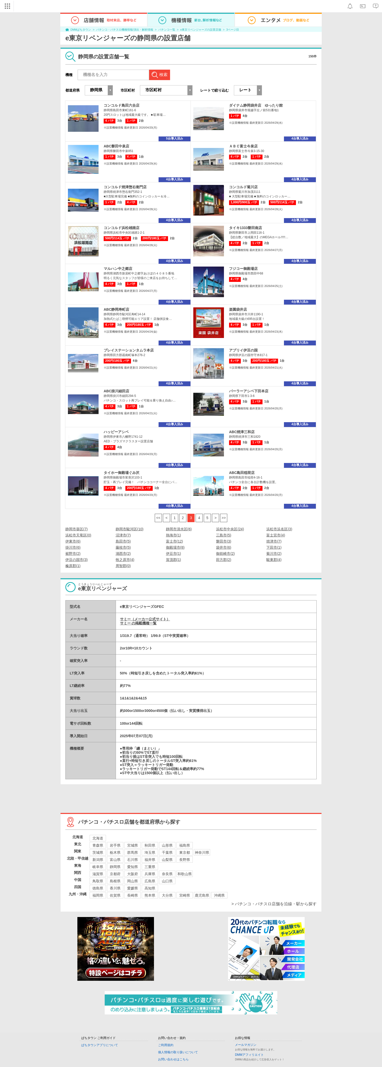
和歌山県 (184, 874)
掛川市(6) (72, 547)
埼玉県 (150, 852)
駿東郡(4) (273, 559)
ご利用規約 (165, 1045)
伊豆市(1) (173, 553)
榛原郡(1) (72, 566)
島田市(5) (123, 541)
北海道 (97, 838)
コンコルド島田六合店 (121, 105)
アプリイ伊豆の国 (243, 350)
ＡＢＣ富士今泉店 (243, 146)
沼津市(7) (123, 535)
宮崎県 (184, 895)
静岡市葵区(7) (76, 529)
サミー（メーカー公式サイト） (145, 619)
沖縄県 (219, 895)
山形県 (167, 845)
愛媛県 (132, 888)
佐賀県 (115, 895)
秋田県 (150, 845)
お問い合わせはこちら (173, 1059)
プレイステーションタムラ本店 (129, 350)
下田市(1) (273, 547)
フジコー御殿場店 (243, 269)
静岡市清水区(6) (179, 529)
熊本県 (150, 895)
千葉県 (167, 852)
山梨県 (167, 860)
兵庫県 (150, 874)
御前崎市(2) (225, 553)
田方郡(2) (223, 559)
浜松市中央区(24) (230, 529)
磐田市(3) (223, 541)
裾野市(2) (72, 553)
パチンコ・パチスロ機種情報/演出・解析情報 (124, 29)
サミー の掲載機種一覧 (138, 623)
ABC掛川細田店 (116, 391)
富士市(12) (174, 541)
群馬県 (132, 852)
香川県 (115, 888)
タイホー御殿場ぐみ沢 (121, 473)
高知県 (150, 888)
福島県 (184, 845)
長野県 (184, 860)
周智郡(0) (123, 566)
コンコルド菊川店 (243, 187)
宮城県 (132, 845)
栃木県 (115, 852)
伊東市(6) (72, 541)
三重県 (150, 867)
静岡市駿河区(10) (130, 529)
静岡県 (115, 867)
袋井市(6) (223, 547)
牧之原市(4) (125, 559)
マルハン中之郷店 (118, 269)
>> (224, 518)
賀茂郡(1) (173, 559)
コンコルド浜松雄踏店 (121, 228)
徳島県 (97, 888)
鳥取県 (97, 881)
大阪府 (132, 874)
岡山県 (132, 881)
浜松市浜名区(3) (279, 529)
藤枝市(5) (123, 547)
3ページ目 (232, 29)
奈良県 (167, 874)
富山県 (115, 860)
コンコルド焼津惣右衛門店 (125, 187)
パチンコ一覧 (166, 29)
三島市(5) (223, 535)
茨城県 (97, 852)
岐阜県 (97, 867)
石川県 (132, 860)
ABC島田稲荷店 (242, 473)
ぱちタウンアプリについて (99, 1045)
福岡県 (97, 895)
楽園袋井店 (238, 309)
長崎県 (132, 895)
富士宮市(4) (275, 535)
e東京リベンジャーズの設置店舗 (200, 29)
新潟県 (97, 860)
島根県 (115, 881)
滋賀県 (97, 874)
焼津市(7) (273, 541)
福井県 (150, 860)
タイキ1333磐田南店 (245, 228)
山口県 (167, 881)
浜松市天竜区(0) (78, 535)
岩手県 (115, 845)
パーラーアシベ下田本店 (248, 391)
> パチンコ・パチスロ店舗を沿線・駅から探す (274, 904)
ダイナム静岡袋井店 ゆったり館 (256, 105)
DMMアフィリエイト (249, 1055)
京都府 (115, 874)
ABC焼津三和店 (242, 432)
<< (158, 518)
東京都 (184, 852)
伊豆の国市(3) (76, 559)
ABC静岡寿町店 (116, 309)
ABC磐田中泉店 (116, 146)
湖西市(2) (123, 553)
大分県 (167, 895)
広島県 (150, 881)
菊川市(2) (273, 553)
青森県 (97, 845)
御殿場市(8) (175, 547)
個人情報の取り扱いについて (178, 1052)
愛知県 (132, 867)
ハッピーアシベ (116, 432)
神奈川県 (202, 852)
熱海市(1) (173, 535)
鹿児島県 (202, 895)
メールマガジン (245, 1045)
